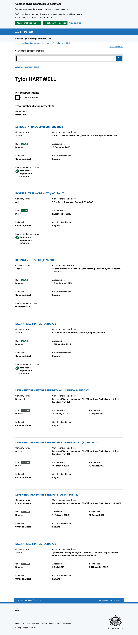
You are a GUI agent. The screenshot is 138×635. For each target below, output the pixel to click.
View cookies (75, 23)
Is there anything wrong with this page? (108, 600)
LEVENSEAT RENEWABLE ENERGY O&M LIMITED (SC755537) (52, 390)
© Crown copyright (115, 628)
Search (119, 58)
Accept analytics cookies (28, 23)
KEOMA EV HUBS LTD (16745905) (36, 260)
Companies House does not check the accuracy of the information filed (42, 43)
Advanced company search (27, 67)
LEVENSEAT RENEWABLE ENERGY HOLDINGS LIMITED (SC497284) (56, 442)
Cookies (26, 623)
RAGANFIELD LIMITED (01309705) (36, 323)
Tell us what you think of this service (29, 600)
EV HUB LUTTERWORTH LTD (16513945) (39, 193)
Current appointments (28, 97)
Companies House (28, 628)
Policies (18, 623)
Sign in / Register (116, 46)
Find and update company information (33, 38)
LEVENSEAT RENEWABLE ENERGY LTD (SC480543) (46, 494)
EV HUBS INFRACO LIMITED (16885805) (39, 126)
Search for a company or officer (29, 51)
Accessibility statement (51, 623)
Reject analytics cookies (55, 23)
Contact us (36, 623)
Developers (66, 623)
